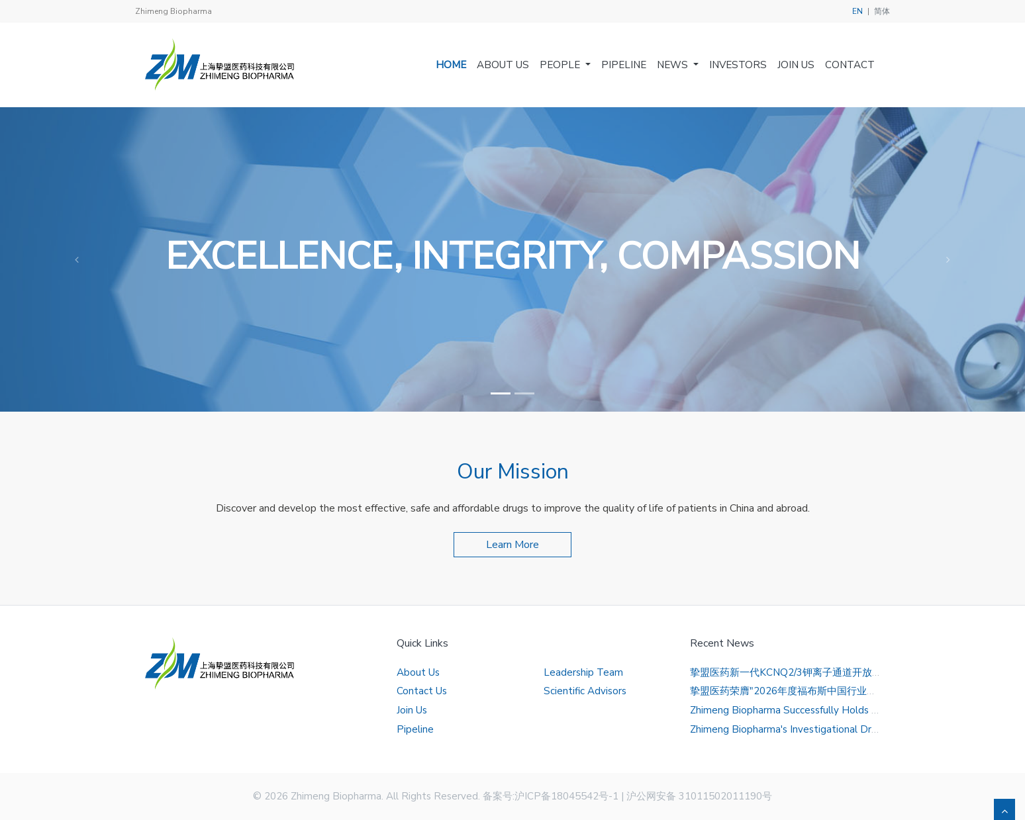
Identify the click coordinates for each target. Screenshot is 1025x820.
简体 (882, 11)
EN (857, 11)
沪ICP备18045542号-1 (566, 796)
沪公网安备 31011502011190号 (699, 796)
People (561, 64)
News (674, 64)
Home (451, 64)
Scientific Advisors (585, 691)
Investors (738, 64)
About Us (503, 64)
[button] (77, 259)
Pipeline (623, 64)
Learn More (512, 544)
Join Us (795, 64)
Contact (850, 64)
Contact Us (422, 691)
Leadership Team (583, 672)
